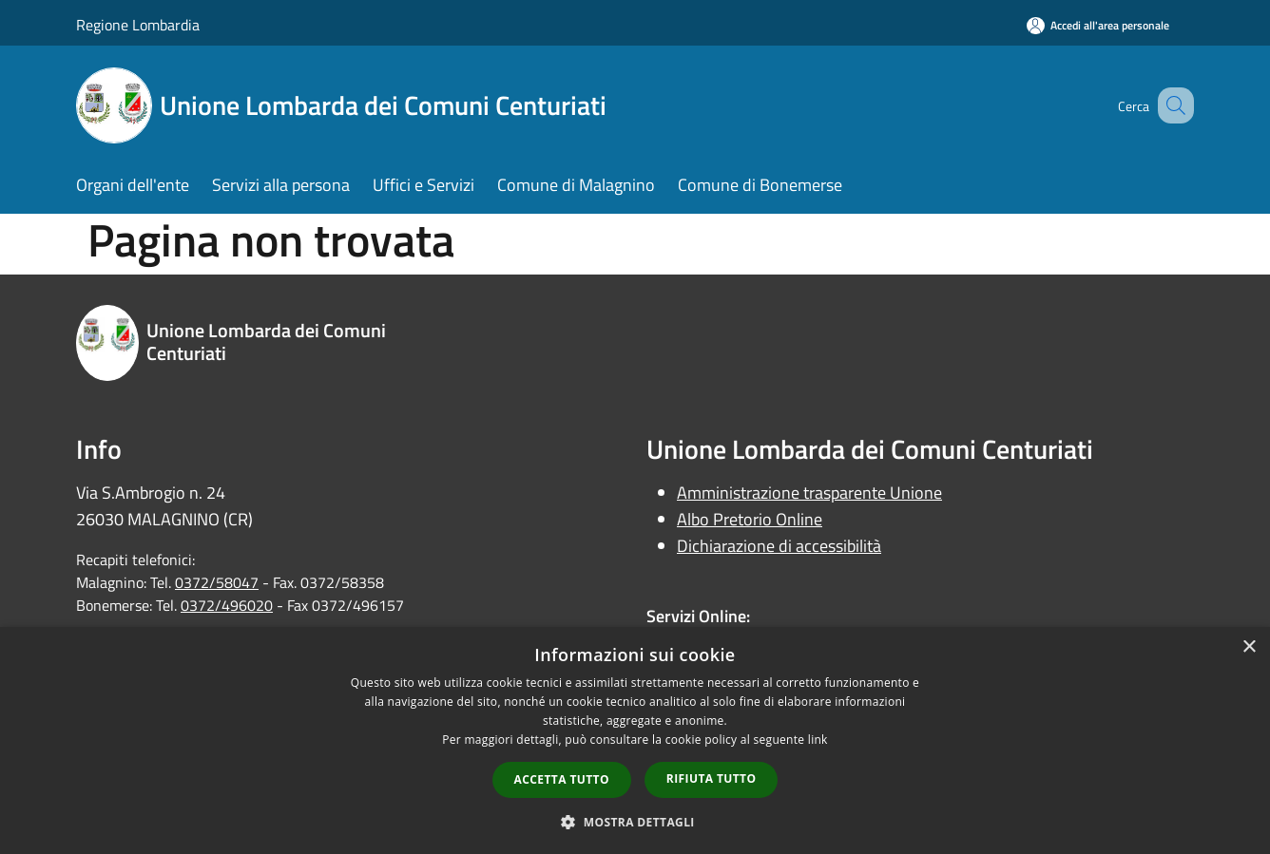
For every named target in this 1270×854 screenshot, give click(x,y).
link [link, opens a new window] (818, 739)
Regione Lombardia (138, 24)
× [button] (1248, 647)
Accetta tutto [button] (561, 779)
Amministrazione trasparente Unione (809, 492)
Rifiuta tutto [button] (711, 778)
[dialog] (635, 740)
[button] (635, 821)
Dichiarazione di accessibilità (779, 546)
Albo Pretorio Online (749, 519)
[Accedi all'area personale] (1098, 25)
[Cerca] (1171, 105)
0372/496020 (227, 605)
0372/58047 (217, 582)
